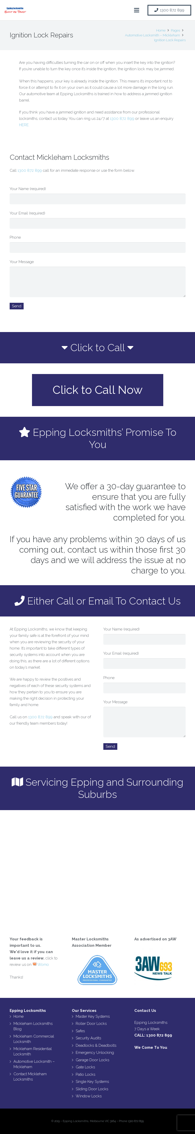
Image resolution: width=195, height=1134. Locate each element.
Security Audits (88, 1038)
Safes (80, 1031)
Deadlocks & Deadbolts (96, 1045)
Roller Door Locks (91, 1023)
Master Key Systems (93, 1016)
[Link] (15, 10)
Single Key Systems (92, 1081)
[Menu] (136, 10)
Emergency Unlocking (95, 1052)
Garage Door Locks (92, 1060)
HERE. (24, 125)
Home (18, 1016)
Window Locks (89, 1096)
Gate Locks (85, 1067)
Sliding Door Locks (92, 1089)
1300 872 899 (122, 118)
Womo (40, 964)
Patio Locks (85, 1074)
